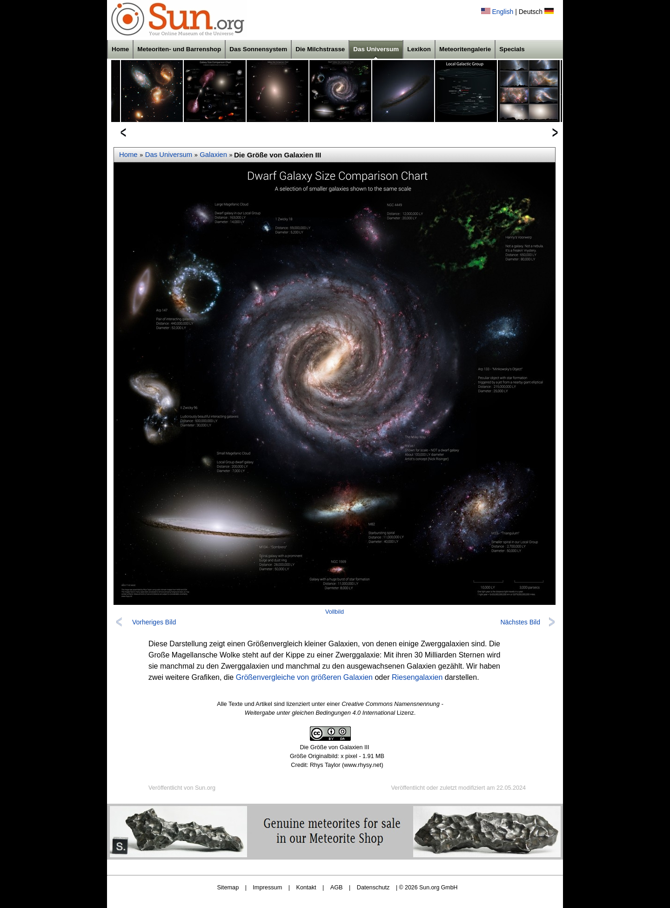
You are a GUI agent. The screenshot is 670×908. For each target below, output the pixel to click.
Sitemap (228, 887)
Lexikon (419, 49)
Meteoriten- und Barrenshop (179, 49)
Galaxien (213, 154)
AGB (336, 887)
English (502, 11)
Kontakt (306, 887)
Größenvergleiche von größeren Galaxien (304, 677)
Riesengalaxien (417, 677)
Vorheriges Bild (154, 622)
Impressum (267, 887)
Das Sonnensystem (258, 49)
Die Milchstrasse (320, 49)
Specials (512, 49)
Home (120, 49)
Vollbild (334, 612)
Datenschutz (373, 887)
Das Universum (376, 49)
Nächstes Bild (520, 622)
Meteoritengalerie (465, 49)
